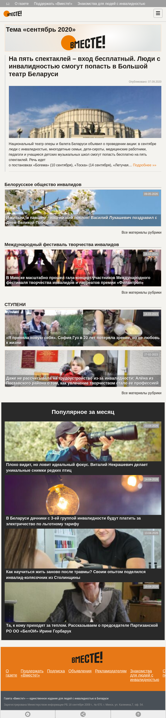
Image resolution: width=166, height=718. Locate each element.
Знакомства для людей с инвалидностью (111, 4)
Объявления (79, 671)
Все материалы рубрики (141, 232)
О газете (22, 4)
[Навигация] (158, 13)
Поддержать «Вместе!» (53, 4)
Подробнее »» (144, 165)
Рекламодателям (110, 671)
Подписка (56, 671)
